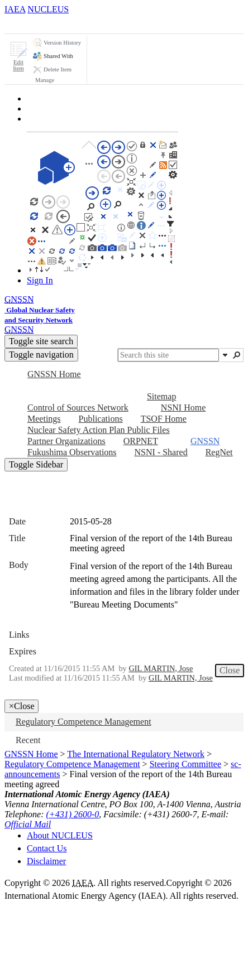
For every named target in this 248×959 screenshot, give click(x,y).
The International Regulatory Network (135, 754)
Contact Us (47, 848)
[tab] (24, 24)
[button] (18, 56)
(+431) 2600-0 (72, 814)
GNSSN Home (31, 754)
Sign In (40, 280)
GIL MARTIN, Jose (160, 668)
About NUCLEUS (60, 835)
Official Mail (27, 824)
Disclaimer (46, 861)
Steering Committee (185, 764)
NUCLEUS (48, 9)
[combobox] (168, 355)
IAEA (14, 9)
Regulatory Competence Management (72, 764)
